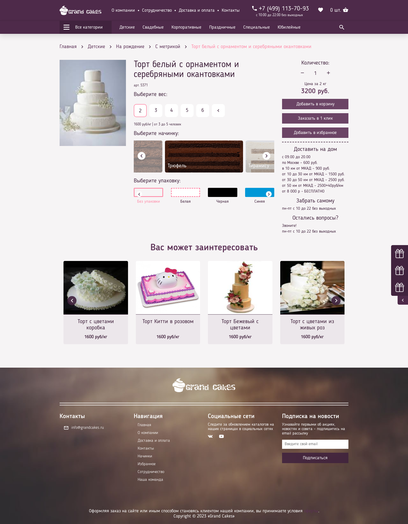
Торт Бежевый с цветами (240, 325)
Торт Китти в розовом (168, 321)
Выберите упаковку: (157, 181)
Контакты (231, 10)
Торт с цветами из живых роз (312, 325)
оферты (311, 511)
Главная (144, 425)
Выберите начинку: (156, 133)
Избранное (147, 464)
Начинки (145, 456)
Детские (127, 27)
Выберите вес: (150, 94)
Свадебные (153, 27)
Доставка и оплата (197, 10)
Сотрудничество (157, 10)
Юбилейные (289, 27)
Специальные (256, 27)
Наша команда (150, 480)
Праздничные (222, 27)
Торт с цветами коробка (96, 325)
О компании (123, 10)
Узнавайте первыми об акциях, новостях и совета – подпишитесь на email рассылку (313, 429)
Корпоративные (186, 27)
